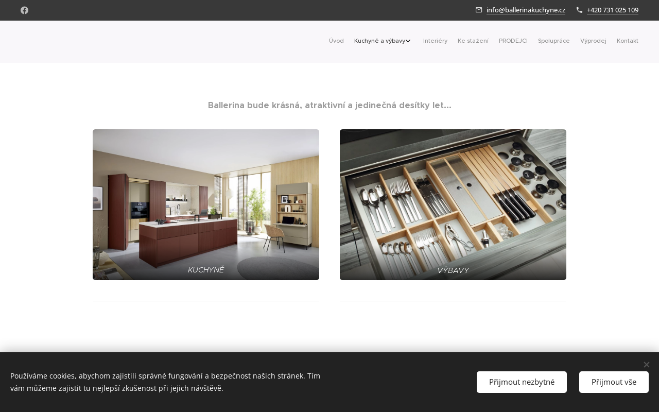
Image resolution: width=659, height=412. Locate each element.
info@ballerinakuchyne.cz (526, 9)
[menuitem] (560, 42)
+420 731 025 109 (612, 9)
